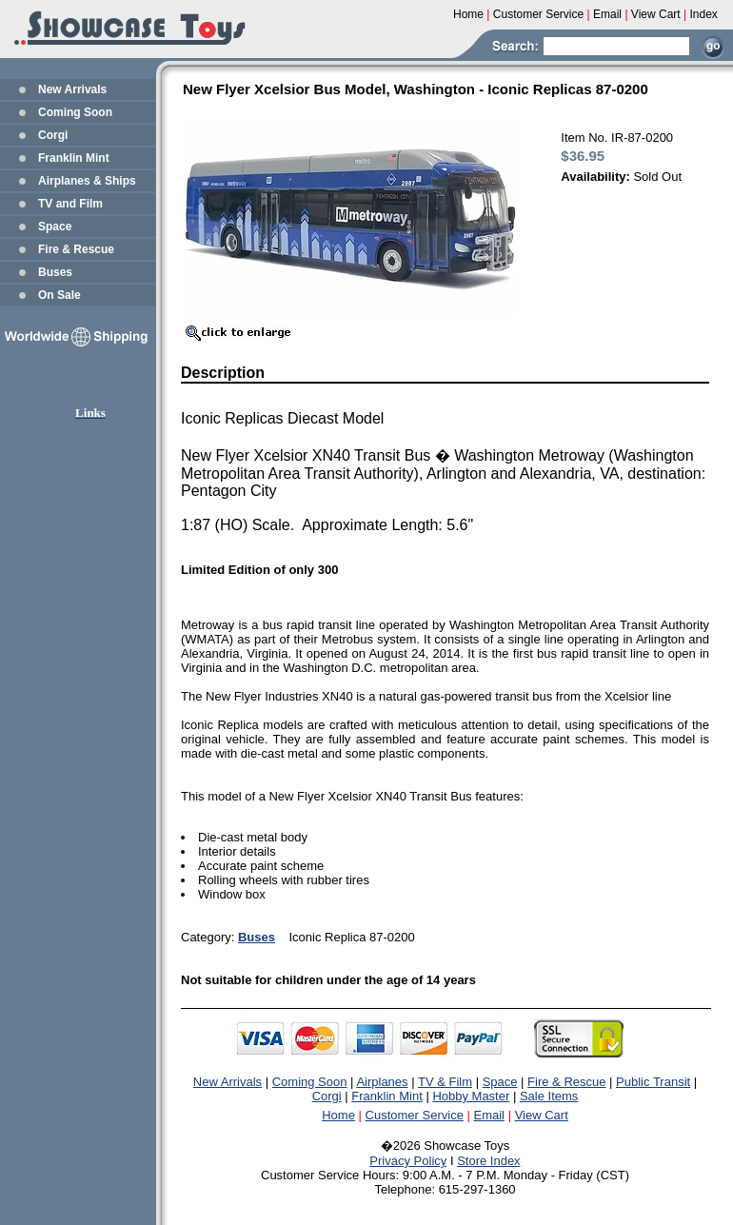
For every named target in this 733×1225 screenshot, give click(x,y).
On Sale (59, 295)
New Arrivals (72, 89)
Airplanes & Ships (87, 181)
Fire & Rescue (76, 249)
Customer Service (415, 1115)
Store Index (489, 1161)
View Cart (541, 1115)
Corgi (53, 135)
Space (54, 226)
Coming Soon (75, 112)
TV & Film (445, 1082)
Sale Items (549, 1096)
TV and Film (70, 203)
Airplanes (381, 1082)
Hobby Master (470, 1096)
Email (489, 1115)
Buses (55, 272)
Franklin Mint (73, 158)
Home (338, 1115)
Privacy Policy (407, 1161)
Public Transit (653, 1082)
